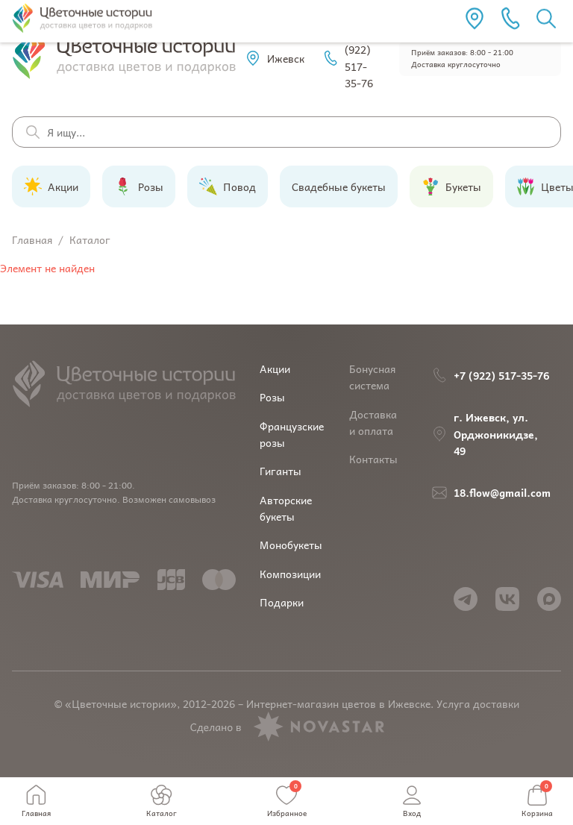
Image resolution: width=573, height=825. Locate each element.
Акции (275, 368)
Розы (272, 397)
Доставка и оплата (373, 422)
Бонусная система (372, 376)
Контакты (373, 459)
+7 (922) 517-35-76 (347, 58)
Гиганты (280, 470)
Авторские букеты (286, 508)
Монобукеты (291, 544)
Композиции (290, 573)
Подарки (282, 602)
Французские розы (292, 434)
